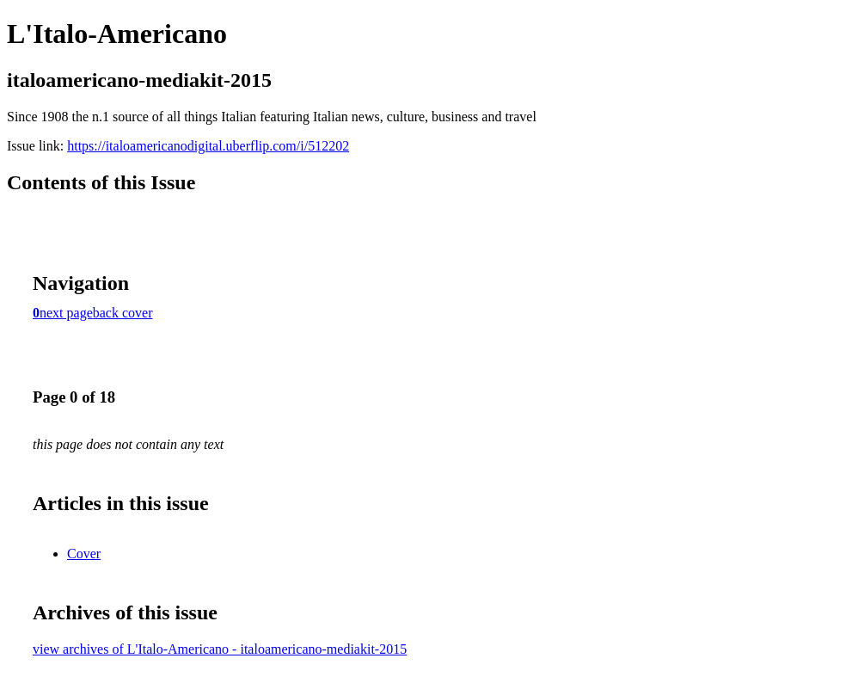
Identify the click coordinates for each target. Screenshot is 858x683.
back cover (123, 312)
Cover (84, 553)
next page (66, 312)
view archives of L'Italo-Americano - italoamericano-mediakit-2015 (220, 649)
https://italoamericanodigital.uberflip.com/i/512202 (208, 145)
